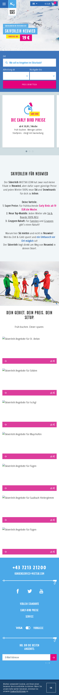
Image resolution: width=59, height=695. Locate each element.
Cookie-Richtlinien (18, 691)
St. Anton (29, 349)
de (35, 3)
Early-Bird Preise (29, 610)
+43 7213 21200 (30, 568)
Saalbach (29, 508)
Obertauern (29, 539)
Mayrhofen (29, 444)
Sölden (29, 380)
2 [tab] (29, 151)
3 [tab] (33, 151)
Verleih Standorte (29, 604)
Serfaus (29, 476)
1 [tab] (26, 151)
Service (30, 616)
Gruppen (48, 221)
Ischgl (29, 412)
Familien (34, 221)
